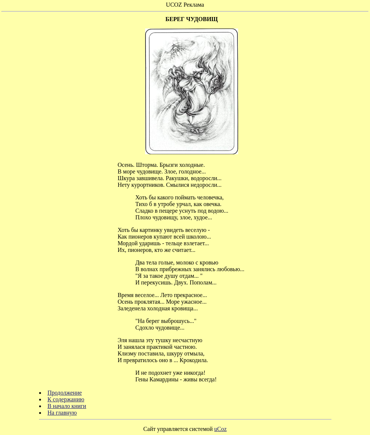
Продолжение (64, 393)
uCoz (220, 429)
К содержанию (65, 399)
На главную (62, 412)
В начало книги (66, 406)
